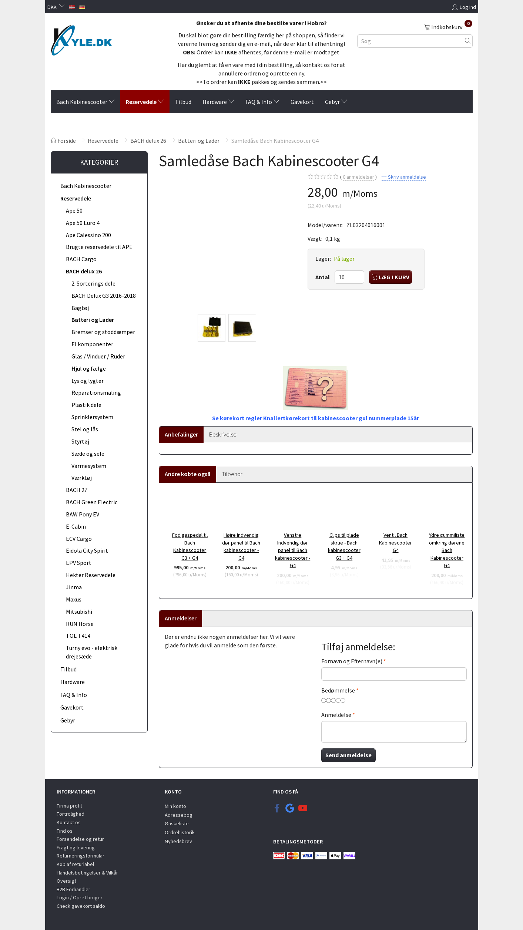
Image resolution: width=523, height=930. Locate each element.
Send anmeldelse (348, 755)
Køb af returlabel (75, 864)
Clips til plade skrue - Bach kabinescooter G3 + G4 (344, 546)
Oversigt (66, 880)
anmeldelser (358, 177)
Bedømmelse (338, 690)
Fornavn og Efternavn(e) (351, 661)
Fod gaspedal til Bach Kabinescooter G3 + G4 (190, 546)
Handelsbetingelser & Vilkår (87, 872)
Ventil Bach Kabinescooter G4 (395, 542)
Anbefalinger (181, 434)
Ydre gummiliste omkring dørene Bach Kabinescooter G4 (447, 550)
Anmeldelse (336, 714)
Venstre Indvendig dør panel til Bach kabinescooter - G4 (292, 550)
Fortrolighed (70, 814)
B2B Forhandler (73, 889)
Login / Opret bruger (80, 897)
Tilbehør (232, 474)
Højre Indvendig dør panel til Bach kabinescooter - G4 (241, 546)
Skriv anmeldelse (406, 176)
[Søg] (468, 41)
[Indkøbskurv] (448, 26)
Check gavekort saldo (81, 906)
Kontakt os (69, 822)
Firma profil (69, 805)
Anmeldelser (181, 618)
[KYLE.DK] (81, 38)
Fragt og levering (76, 847)
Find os (65, 831)
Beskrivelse (223, 434)
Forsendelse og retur (80, 839)
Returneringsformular (80, 855)
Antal (323, 277)
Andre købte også (188, 474)
